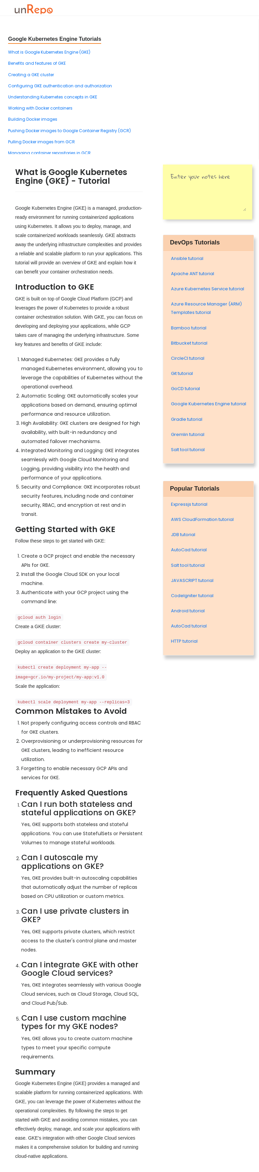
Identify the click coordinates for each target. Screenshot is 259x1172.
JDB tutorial (183, 534)
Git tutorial (182, 373)
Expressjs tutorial (189, 504)
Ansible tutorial (187, 258)
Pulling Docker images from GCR (41, 142)
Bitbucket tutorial (189, 343)
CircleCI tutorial (187, 358)
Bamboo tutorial (188, 328)
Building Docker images (32, 119)
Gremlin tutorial (187, 434)
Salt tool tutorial (188, 449)
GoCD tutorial (185, 388)
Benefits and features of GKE (37, 63)
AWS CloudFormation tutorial (202, 519)
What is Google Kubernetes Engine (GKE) (49, 52)
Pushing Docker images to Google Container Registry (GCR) (69, 131)
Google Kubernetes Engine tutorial (208, 404)
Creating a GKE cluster (31, 75)
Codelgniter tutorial (192, 595)
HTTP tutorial (184, 641)
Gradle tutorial (186, 419)
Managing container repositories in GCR (49, 153)
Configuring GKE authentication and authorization (60, 86)
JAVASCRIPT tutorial (192, 580)
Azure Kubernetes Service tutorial (207, 289)
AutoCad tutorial (189, 550)
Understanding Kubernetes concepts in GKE (52, 97)
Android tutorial (188, 611)
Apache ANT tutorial (192, 273)
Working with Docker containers (40, 108)
